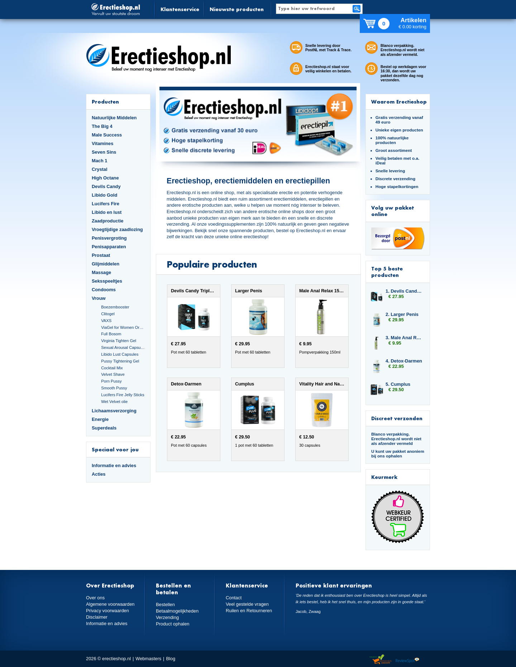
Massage (101, 272)
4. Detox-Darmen (404, 361)
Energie (100, 419)
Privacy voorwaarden (107, 610)
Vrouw (99, 298)
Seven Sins (104, 152)
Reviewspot (407, 660)
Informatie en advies (114, 465)
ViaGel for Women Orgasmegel (123, 327)
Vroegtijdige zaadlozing (117, 229)
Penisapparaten (109, 246)
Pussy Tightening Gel (120, 361)
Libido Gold (104, 195)
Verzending (167, 617)
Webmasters (148, 658)
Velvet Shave (113, 374)
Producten (105, 102)
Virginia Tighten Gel (118, 341)
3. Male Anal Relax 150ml (404, 337)
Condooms (104, 289)
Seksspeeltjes (107, 281)
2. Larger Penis (402, 314)
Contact (234, 597)
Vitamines (102, 143)
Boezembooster (115, 307)
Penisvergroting (109, 238)
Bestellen (165, 604)
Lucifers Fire (105, 203)
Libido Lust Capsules (119, 354)
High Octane (105, 178)
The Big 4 (102, 126)
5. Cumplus (398, 384)
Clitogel (107, 314)
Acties (99, 474)
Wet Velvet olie (114, 401)
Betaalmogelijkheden (177, 611)
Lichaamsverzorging (114, 410)
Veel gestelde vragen (247, 604)
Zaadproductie (107, 221)
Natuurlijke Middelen (114, 117)
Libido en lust (106, 212)
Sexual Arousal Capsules (123, 347)
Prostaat (101, 255)
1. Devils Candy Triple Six (404, 291)
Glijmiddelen (105, 264)
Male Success (107, 135)
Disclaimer (97, 617)
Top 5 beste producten (387, 271)
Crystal (100, 169)
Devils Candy (106, 186)
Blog (170, 658)
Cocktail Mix (112, 368)
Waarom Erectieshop (399, 102)
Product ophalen (172, 624)
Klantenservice (180, 9)
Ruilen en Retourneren (249, 610)
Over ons (95, 597)
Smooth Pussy (114, 388)
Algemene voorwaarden (110, 604)
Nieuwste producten (237, 9)
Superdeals (104, 428)
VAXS (106, 320)
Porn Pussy (111, 381)
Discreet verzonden (396, 418)
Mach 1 (100, 160)
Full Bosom (111, 334)
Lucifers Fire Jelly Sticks (122, 395)
